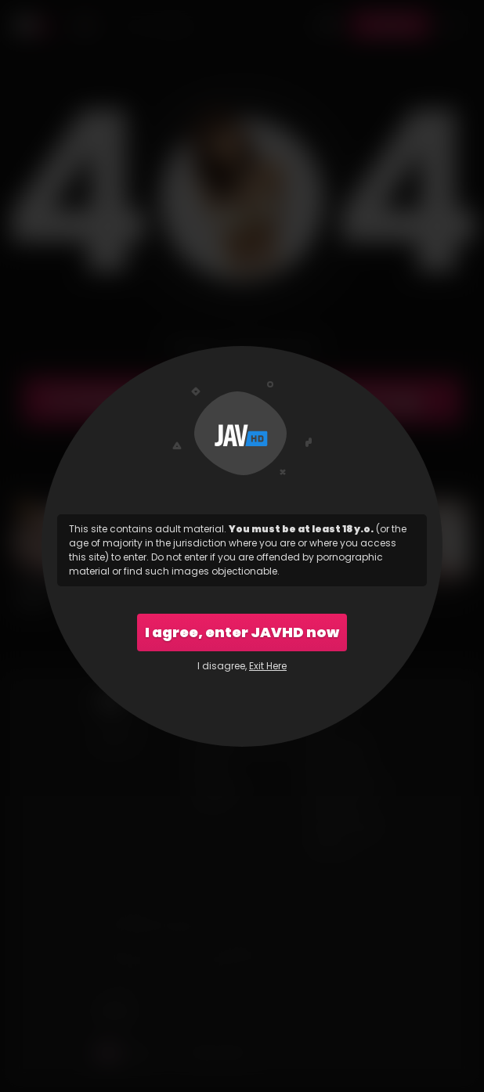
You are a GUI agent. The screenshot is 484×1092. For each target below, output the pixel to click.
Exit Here (268, 665)
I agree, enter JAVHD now (242, 632)
